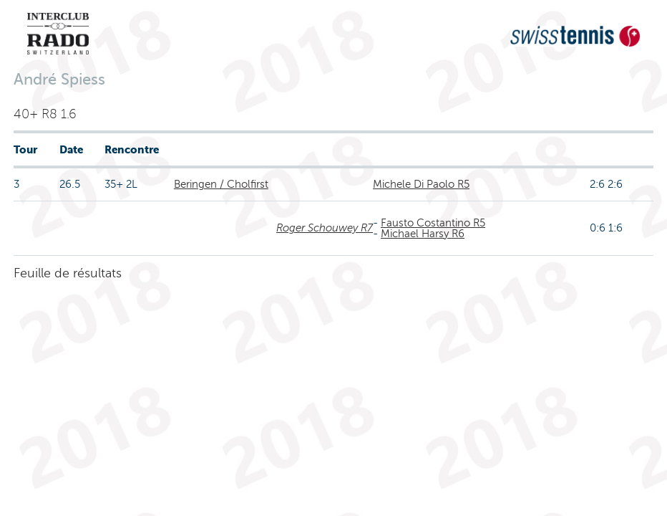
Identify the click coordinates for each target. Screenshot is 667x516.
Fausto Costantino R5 (433, 223)
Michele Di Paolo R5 (421, 184)
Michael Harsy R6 (422, 233)
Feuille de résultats (68, 273)
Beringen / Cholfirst (221, 184)
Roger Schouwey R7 (324, 228)
